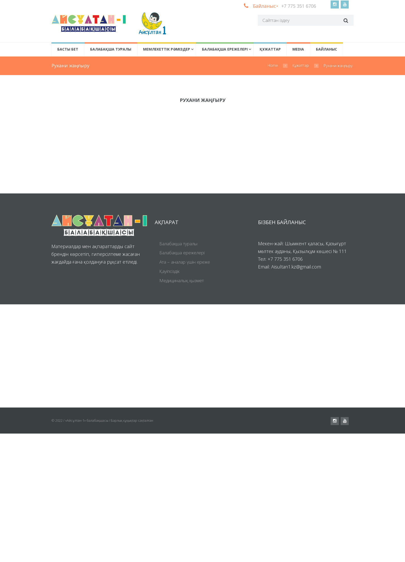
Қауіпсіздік (170, 400)
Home (272, 66)
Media (298, 49)
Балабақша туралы (110, 49)
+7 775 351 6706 (298, 6)
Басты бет (67, 49)
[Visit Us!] (202, 484)
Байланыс (326, 49)
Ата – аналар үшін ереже (186, 391)
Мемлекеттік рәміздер (166, 49)
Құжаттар (270, 49)
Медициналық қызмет (183, 409)
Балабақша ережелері (225, 49)
